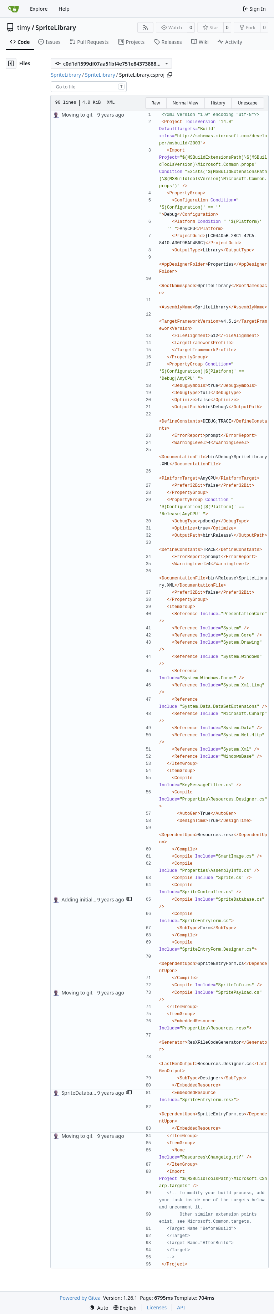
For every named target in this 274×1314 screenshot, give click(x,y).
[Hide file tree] (11, 63)
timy (23, 27)
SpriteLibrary (55, 27)
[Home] (14, 8)
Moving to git (76, 114)
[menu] (98, 1307)
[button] (129, 899)
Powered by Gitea (80, 1297)
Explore (38, 8)
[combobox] (89, 86)
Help (64, 8)
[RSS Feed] (145, 27)
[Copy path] (169, 74)
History (218, 103)
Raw (156, 103)
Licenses (157, 1307)
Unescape (247, 103)
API (181, 1307)
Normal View (185, 103)
